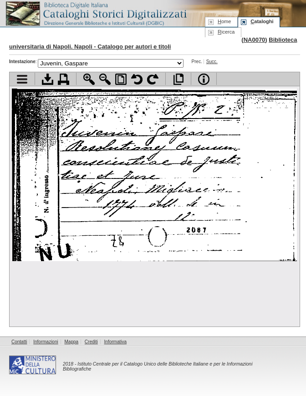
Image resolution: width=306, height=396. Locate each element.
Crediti (91, 341)
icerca (226, 32)
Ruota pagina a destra (152, 79)
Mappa (72, 341)
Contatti (19, 341)
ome (224, 21)
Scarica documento (47, 79)
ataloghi (261, 21)
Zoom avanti (89, 79)
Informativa (115, 341)
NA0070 (254, 39)
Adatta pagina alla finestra (121, 79)
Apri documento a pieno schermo (178, 79)
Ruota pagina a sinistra (137, 79)
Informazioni (45, 341)
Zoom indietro (105, 79)
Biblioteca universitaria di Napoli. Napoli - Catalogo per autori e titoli (153, 43)
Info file (203, 79)
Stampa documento (63, 79)
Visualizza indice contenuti (22, 79)
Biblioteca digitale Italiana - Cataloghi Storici (95, 13)
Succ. (212, 61)
